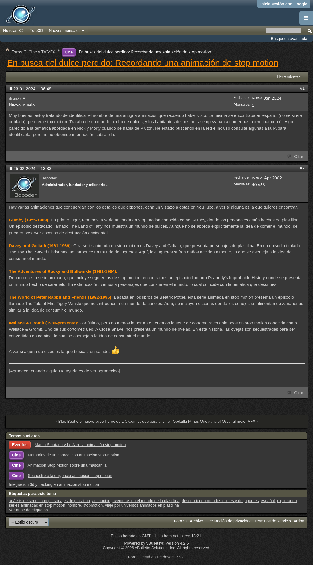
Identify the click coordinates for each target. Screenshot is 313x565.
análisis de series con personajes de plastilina (49, 500)
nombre (74, 505)
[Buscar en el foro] (283, 30)
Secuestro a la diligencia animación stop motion (70, 475)
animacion (101, 500)
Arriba (299, 521)
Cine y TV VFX (42, 51)
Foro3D (36, 30)
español (268, 500)
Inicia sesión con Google (283, 4)
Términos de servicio (272, 521)
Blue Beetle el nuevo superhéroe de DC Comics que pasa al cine (114, 421)
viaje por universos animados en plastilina (142, 505)
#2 (302, 167)
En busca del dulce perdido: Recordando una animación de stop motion (142, 62)
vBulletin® (155, 543)
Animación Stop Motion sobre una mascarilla (66, 465)
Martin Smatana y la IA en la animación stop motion (80, 444)
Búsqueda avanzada (289, 38)
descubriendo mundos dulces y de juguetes (220, 500)
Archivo (196, 521)
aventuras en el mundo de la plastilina (145, 500)
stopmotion (93, 505)
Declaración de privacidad (229, 521)
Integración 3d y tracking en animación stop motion (54, 484)
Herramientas (288, 76)
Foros (16, 51)
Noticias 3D (13, 30)
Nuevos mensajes (67, 30)
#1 (302, 88)
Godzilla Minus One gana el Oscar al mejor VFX (214, 421)
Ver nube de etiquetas (28, 510)
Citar (295, 156)
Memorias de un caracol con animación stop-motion (73, 455)
